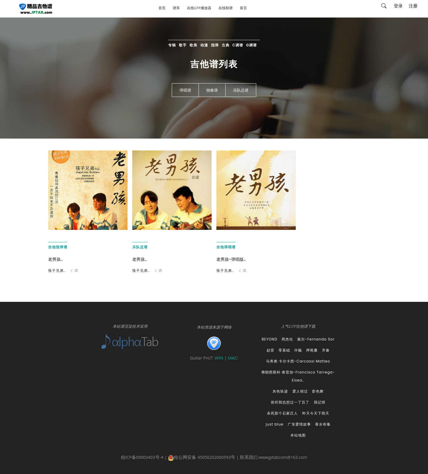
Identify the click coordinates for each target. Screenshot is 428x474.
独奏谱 (212, 90)
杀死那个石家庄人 (282, 413)
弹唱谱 (185, 90)
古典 (225, 45)
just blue (275, 424)
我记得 (319, 402)
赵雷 (270, 350)
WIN (219, 358)
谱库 (176, 9)
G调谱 (251, 45)
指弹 (215, 45)
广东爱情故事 (299, 424)
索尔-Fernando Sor (315, 339)
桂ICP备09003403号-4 (142, 458)
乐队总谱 (240, 90)
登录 (398, 7)
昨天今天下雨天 (315, 413)
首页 (162, 9)
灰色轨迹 (280, 391)
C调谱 (237, 45)
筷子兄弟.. (57, 271)
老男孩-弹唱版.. (231, 259)
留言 (243, 9)
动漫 (204, 45)
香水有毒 (323, 424)
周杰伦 (287, 339)
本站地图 (298, 435)
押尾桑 (312, 350)
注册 (413, 7)
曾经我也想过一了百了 (290, 402)
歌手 (183, 45)
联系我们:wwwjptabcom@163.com (273, 458)
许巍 (298, 350)
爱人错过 (300, 391)
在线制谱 (225, 9)
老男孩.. (55, 259)
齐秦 (326, 350)
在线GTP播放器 (199, 9)
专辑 (172, 45)
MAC (233, 358)
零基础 (284, 350)
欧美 (193, 45)
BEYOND (269, 339)
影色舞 (318, 391)
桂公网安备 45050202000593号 (201, 458)
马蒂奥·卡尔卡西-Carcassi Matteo (298, 361)
